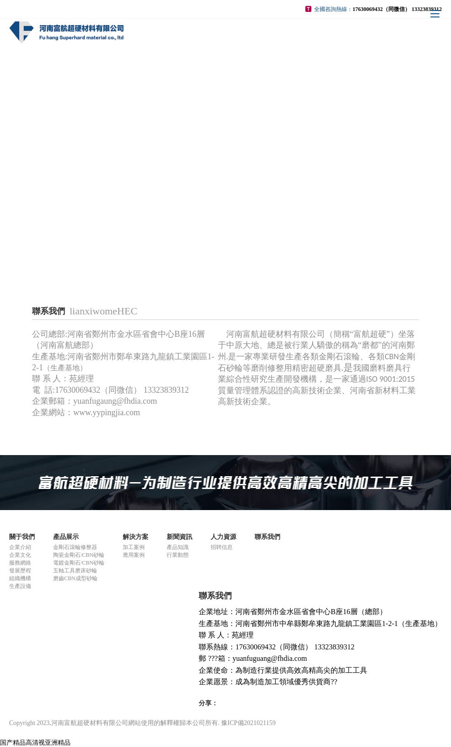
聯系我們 (267, 536)
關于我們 (22, 536)
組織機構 (20, 578)
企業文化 (20, 555)
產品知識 (178, 547)
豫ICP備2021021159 (248, 723)
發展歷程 (20, 570)
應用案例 (134, 555)
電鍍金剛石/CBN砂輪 (78, 563)
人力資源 (223, 536)
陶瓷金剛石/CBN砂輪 (78, 555)
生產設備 (20, 586)
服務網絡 (20, 563)
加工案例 (134, 547)
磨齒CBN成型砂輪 (75, 578)
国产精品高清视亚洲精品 (35, 742)
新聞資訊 (179, 536)
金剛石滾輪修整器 (75, 547)
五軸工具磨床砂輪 (75, 570)
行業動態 (178, 555)
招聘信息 (222, 547)
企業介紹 (20, 547)
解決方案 (135, 536)
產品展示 (66, 536)
